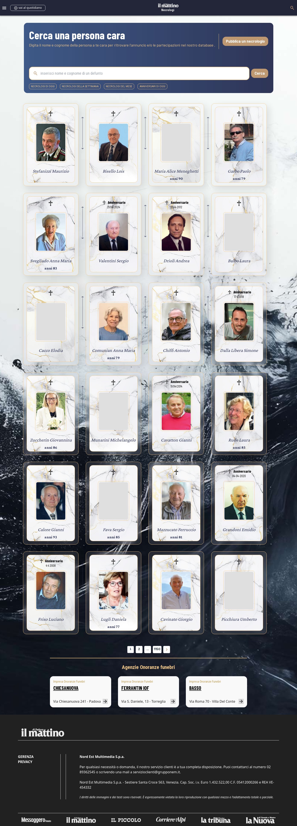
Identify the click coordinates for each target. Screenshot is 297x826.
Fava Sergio (113, 529)
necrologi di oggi (43, 86)
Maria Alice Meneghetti (176, 171)
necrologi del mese (119, 86)
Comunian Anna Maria (113, 350)
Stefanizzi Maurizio (51, 171)
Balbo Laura (239, 260)
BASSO (195, 688)
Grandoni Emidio (239, 529)
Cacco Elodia (51, 350)
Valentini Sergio (113, 260)
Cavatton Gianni (176, 440)
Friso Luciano (51, 619)
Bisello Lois (113, 171)
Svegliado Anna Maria (50, 260)
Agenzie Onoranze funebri (148, 667)
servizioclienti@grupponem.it (156, 772)
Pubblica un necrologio (245, 41)
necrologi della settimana (80, 86)
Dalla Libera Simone (239, 350)
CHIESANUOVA (66, 688)
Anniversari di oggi (152, 86)
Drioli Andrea (176, 260)
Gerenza (25, 756)
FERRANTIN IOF (135, 688)
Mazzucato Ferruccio (176, 529)
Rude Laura (239, 440)
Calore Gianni (51, 529)
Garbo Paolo (239, 171)
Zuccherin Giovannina (51, 440)
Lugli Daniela (113, 619)
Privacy (25, 761)
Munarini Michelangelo (113, 440)
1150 (157, 649)
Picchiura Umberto (239, 619)
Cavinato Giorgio (176, 619)
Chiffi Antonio (176, 350)
